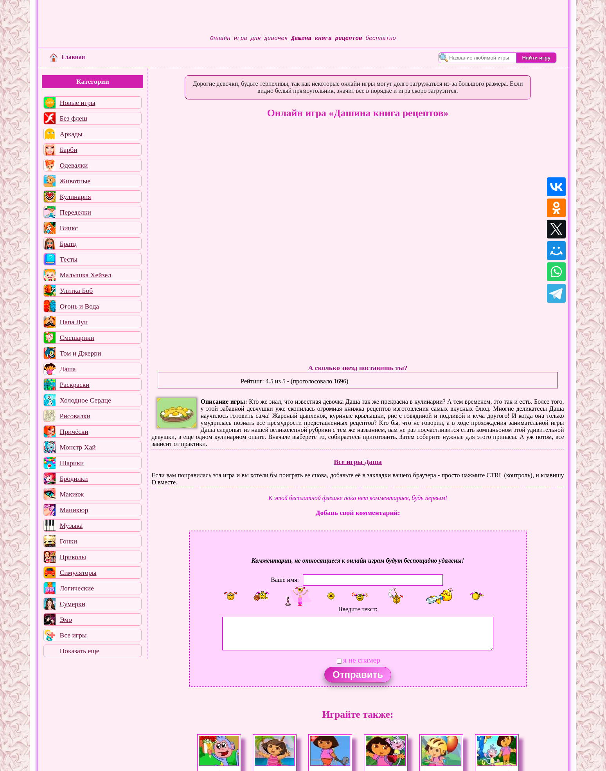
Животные (74, 181)
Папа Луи (73, 322)
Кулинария (75, 196)
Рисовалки (74, 416)
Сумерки (72, 604)
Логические (76, 588)
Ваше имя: (285, 579)
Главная (67, 57)
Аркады (70, 134)
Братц (67, 243)
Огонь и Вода (79, 306)
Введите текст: (358, 609)
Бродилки (73, 478)
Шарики (71, 463)
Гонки (68, 541)
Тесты (68, 259)
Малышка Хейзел (85, 275)
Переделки (75, 212)
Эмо (65, 619)
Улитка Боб (76, 290)
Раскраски (74, 384)
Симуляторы (77, 572)
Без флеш (73, 118)
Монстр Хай (77, 447)
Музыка (71, 525)
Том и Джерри (80, 353)
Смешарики (76, 337)
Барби (68, 149)
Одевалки (73, 165)
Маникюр (73, 510)
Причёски (73, 431)
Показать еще (79, 651)
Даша (67, 369)
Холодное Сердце (85, 400)
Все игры (72, 635)
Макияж (71, 494)
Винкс (68, 228)
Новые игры (77, 103)
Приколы (72, 557)
